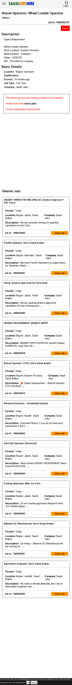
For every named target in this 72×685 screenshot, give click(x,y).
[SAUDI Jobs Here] (21, 5)
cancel (34, 683)
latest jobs (31, 103)
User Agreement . (19, 683)
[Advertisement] (36, 149)
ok (28, 683)
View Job (60, 233)
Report (65, 28)
